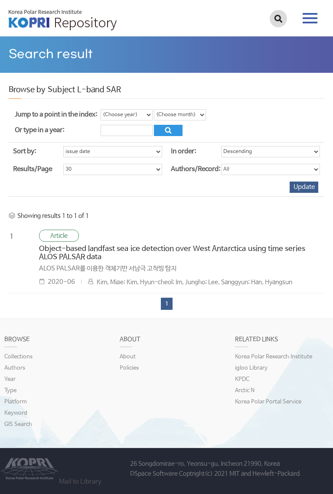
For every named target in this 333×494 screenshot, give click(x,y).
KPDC (242, 379)
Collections (18, 357)
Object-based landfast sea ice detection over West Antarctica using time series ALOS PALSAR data (172, 253)
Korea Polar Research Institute (273, 357)
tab (310, 18)
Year (10, 379)
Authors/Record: (195, 169)
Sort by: (24, 151)
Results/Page (32, 169)
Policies (129, 368)
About (128, 357)
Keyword (15, 413)
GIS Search (18, 424)
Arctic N (245, 390)
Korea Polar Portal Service (268, 402)
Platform (15, 402)
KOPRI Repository (63, 20)
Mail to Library (80, 481)
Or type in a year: (39, 130)
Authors (14, 368)
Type (10, 390)
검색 (278, 18)
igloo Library (251, 368)
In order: (183, 151)
